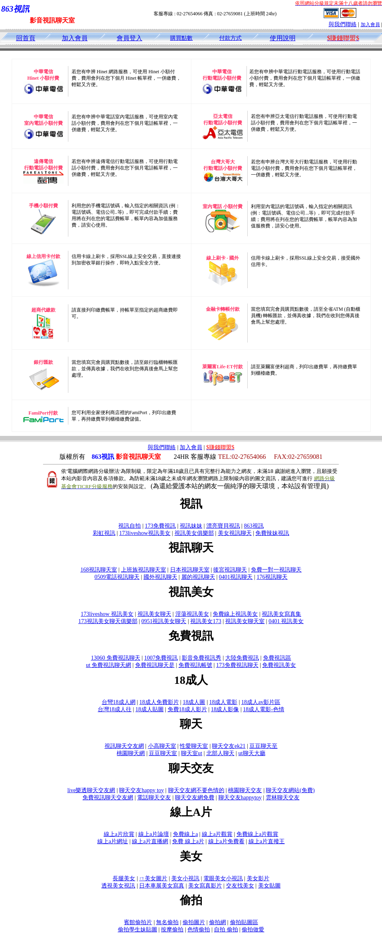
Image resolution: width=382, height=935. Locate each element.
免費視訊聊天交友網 (107, 798)
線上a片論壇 (153, 834)
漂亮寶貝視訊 (223, 526)
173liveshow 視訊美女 (107, 614)
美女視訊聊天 (235, 533)
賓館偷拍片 (138, 922)
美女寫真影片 (205, 886)
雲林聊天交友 (283, 798)
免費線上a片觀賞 (257, 834)
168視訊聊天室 (98, 570)
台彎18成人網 (119, 702)
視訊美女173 (205, 621)
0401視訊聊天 (236, 577)
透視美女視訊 (118, 886)
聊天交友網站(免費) (290, 790)
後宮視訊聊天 (230, 570)
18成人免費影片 (159, 702)
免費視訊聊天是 (155, 665)
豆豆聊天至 (263, 746)
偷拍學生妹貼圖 (137, 930)
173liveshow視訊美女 (144, 533)
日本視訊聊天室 (189, 570)
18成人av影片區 (260, 702)
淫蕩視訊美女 (192, 614)
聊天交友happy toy (141, 790)
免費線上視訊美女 (235, 614)
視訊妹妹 (191, 526)
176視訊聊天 (272, 577)
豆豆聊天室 (163, 753)
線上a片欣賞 (119, 834)
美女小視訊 (185, 878)
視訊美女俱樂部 (194, 533)
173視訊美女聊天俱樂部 (108, 621)
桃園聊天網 (131, 753)
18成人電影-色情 (263, 709)
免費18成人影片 (187, 709)
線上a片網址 (112, 841)
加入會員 (370, 24)
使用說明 (283, 38)
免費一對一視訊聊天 (276, 570)
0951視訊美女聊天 (163, 621)
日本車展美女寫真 (161, 886)
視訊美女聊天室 (245, 621)
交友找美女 (240, 886)
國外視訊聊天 (160, 577)
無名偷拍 (167, 922)
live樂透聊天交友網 (91, 790)
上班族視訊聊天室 (143, 570)
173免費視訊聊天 (237, 665)
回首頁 (25, 38)
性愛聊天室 (194, 746)
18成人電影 (223, 702)
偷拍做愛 (253, 930)
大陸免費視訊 (242, 658)
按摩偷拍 (172, 930)
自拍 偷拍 (226, 930)
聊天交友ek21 (228, 746)
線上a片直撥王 (267, 841)
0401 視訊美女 (286, 621)
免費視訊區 (277, 658)
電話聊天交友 (154, 798)
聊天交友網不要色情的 (196, 790)
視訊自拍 (129, 526)
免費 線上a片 (188, 841)
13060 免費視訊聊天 (115, 658)
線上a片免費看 (226, 841)
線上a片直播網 (150, 841)
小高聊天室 (162, 746)
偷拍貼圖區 (244, 922)
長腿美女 (124, 878)
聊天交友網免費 (194, 798)
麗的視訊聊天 (198, 577)
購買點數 (181, 38)
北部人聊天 (220, 753)
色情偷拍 (198, 930)
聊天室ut (191, 753)
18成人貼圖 (150, 709)
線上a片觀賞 (217, 834)
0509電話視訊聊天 (117, 577)
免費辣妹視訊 (272, 533)
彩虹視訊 (104, 533)
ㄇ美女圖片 (153, 878)
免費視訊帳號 (195, 665)
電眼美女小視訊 (223, 878)
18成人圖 (194, 702)
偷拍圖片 (194, 922)
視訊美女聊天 (154, 614)
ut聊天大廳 (251, 753)
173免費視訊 (160, 526)
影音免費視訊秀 (201, 658)
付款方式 (230, 38)
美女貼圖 (269, 886)
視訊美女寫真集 (281, 614)
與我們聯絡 (343, 24)
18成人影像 (225, 709)
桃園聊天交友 (245, 790)
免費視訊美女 (279, 665)
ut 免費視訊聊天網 (108, 665)
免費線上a (185, 834)
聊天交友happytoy (240, 798)
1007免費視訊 (161, 658)
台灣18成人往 (114, 709)
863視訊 (254, 526)
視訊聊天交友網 (124, 746)
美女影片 (258, 878)
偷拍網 (217, 922)
